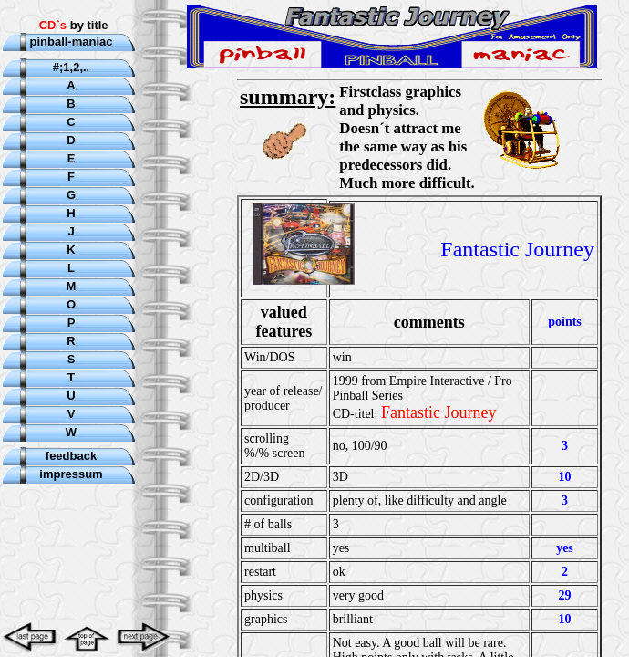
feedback (71, 456)
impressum (70, 474)
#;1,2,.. (71, 67)
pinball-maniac (70, 41)
